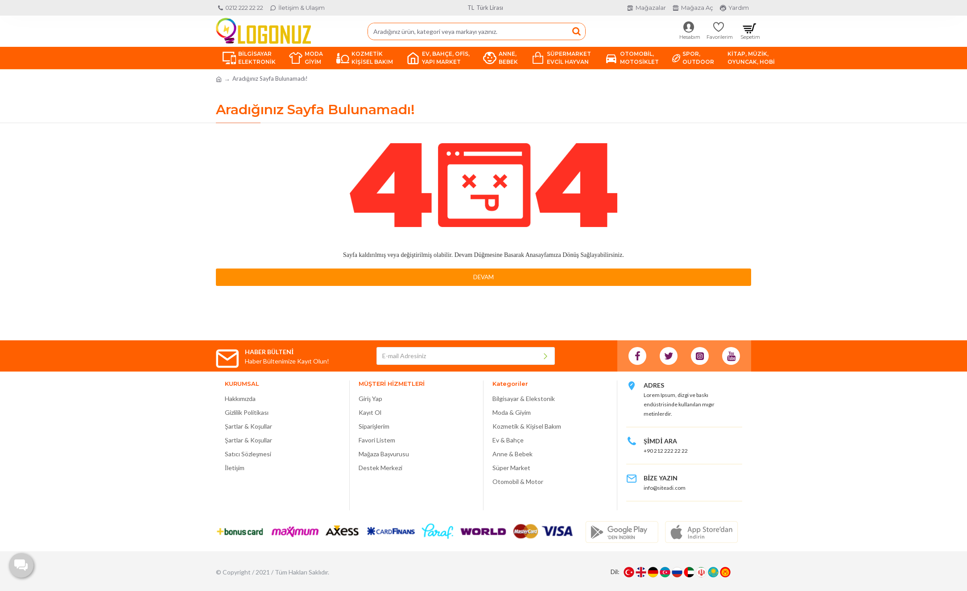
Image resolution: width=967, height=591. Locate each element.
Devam (483, 277)
